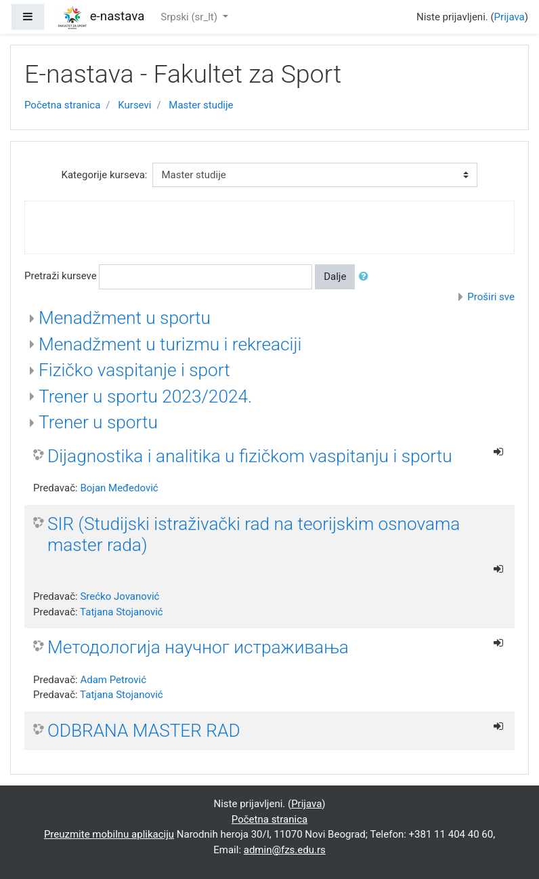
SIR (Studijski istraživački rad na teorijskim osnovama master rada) (253, 535)
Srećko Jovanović (119, 596)
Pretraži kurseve (60, 276)
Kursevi (134, 105)
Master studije (201, 105)
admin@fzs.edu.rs (285, 850)
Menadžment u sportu (125, 318)
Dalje (335, 276)
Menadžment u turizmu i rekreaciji (170, 344)
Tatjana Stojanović (121, 612)
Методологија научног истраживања (198, 647)
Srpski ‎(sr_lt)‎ (189, 17)
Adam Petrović (113, 680)
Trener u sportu (98, 422)
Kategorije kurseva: (105, 175)
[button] (366, 276)
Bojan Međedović (119, 488)
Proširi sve (491, 297)
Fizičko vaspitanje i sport (134, 370)
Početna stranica (62, 105)
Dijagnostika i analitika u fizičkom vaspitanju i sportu (249, 456)
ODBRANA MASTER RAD (143, 730)
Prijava (509, 17)
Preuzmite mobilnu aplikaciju (109, 834)
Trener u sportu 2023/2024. (145, 396)
